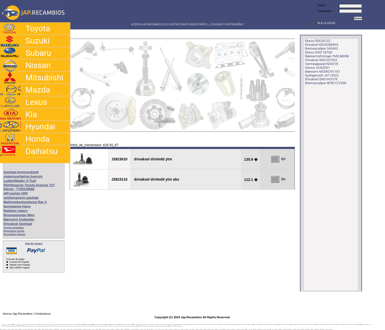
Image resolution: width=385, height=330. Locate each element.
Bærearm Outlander (19, 219)
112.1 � (251, 180)
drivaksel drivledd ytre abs (156, 179)
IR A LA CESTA (326, 23)
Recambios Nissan (14, 234)
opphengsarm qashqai (21, 198)
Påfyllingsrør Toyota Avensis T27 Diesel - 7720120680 (29, 187)
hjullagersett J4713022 (322, 75)
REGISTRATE (198, 24)
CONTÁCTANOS (178, 24)
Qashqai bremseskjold (21, 172)
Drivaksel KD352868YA (321, 45)
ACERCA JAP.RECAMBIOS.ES (149, 24)
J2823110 (119, 179)
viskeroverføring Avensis (23, 176)
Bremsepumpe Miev (19, 215)
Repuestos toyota (14, 230)
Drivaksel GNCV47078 (321, 79)
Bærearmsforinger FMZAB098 (327, 56)
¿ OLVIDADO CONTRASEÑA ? (226, 24)
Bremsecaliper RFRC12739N (325, 83)
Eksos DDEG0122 (317, 41)
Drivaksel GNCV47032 (321, 60)
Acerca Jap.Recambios (17, 313)
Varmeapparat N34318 (321, 64)
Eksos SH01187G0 (318, 52)
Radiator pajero (16, 211)
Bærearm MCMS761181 (322, 71)
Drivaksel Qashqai (18, 224)
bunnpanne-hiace (17, 206)
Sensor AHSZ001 (317, 68)
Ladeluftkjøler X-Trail (20, 181)
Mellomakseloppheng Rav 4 (25, 202)
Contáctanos (43, 313)
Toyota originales (14, 227)
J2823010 (119, 159)
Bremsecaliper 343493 (321, 48)
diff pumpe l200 (16, 193)
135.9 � (251, 159)
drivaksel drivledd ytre (153, 159)
